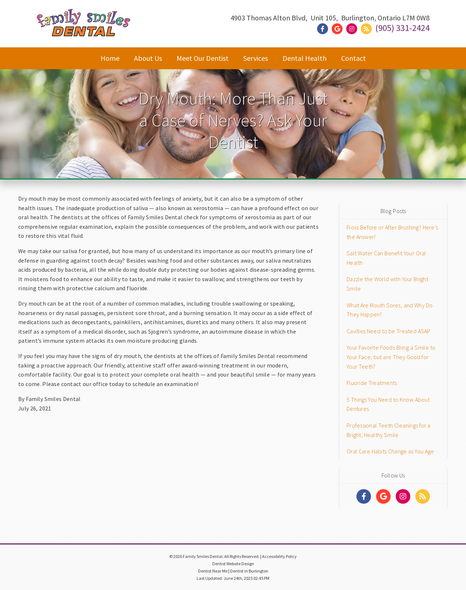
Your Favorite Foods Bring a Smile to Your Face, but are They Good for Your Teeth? (391, 357)
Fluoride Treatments (372, 382)
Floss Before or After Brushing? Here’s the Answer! (392, 232)
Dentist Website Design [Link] (233, 563)
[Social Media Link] (324, 29)
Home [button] (109, 58)
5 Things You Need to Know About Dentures (388, 404)
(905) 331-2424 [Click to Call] (402, 28)
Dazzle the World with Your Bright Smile (387, 283)
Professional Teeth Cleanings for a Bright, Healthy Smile (389, 430)
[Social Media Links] (363, 496)
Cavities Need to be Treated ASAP (389, 331)
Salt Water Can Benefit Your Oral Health (386, 257)
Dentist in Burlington (249, 571)
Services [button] (255, 58)
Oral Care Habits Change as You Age (390, 451)
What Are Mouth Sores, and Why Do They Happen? (390, 310)
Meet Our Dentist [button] (203, 58)
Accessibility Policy (279, 556)
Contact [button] (353, 58)
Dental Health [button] (305, 58)
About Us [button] (148, 58)
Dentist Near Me (213, 571)
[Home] (83, 29)
